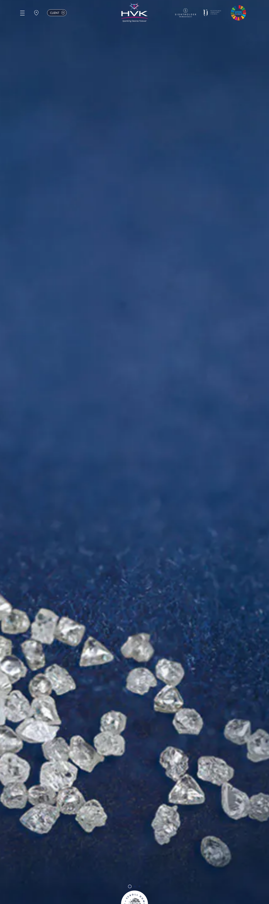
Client (58, 12)
